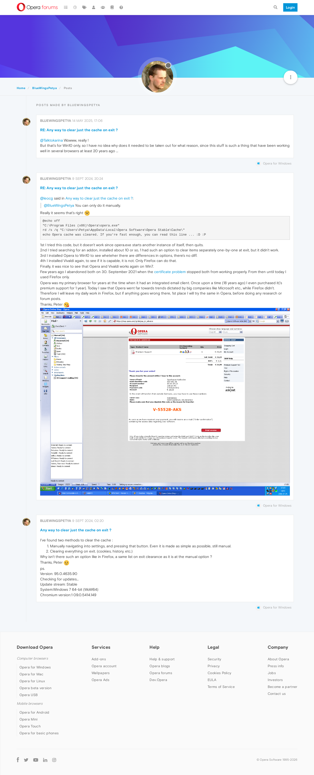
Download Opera (35, 647)
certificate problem (170, 272)
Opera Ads (101, 680)
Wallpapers (101, 673)
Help (154, 647)
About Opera (278, 659)
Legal (213, 647)
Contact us (277, 694)
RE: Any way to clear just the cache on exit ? (79, 130)
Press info (276, 666)
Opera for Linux (32, 681)
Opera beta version (35, 688)
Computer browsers (32, 658)
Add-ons (99, 659)
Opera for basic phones (39, 733)
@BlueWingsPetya (59, 205)
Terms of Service (221, 687)
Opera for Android (34, 712)
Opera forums (160, 673)
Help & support (162, 659)
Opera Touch (30, 726)
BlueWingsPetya (55, 121)
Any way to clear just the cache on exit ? (99, 198)
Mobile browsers (30, 703)
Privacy (214, 666)
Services (101, 647)
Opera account (104, 666)
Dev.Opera (158, 680)
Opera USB (28, 695)
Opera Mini (28, 719)
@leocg (46, 198)
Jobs (272, 673)
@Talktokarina (51, 140)
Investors (275, 680)
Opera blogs (159, 666)
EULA (212, 680)
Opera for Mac (31, 674)
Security (214, 659)
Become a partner (282, 687)
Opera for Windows (35, 667)
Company (278, 647)
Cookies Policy (219, 673)
